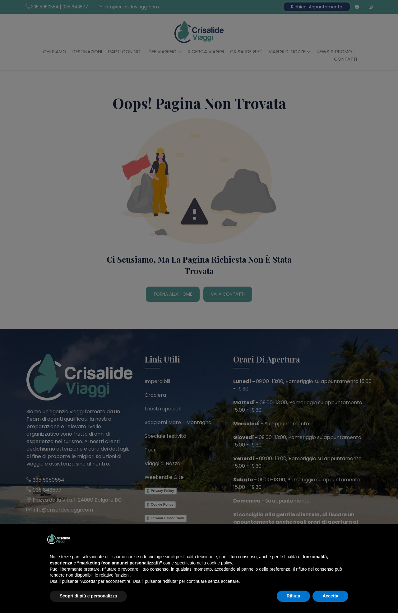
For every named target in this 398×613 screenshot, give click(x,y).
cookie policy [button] (219, 562)
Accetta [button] (330, 595)
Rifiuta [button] (293, 595)
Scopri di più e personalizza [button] (88, 595)
